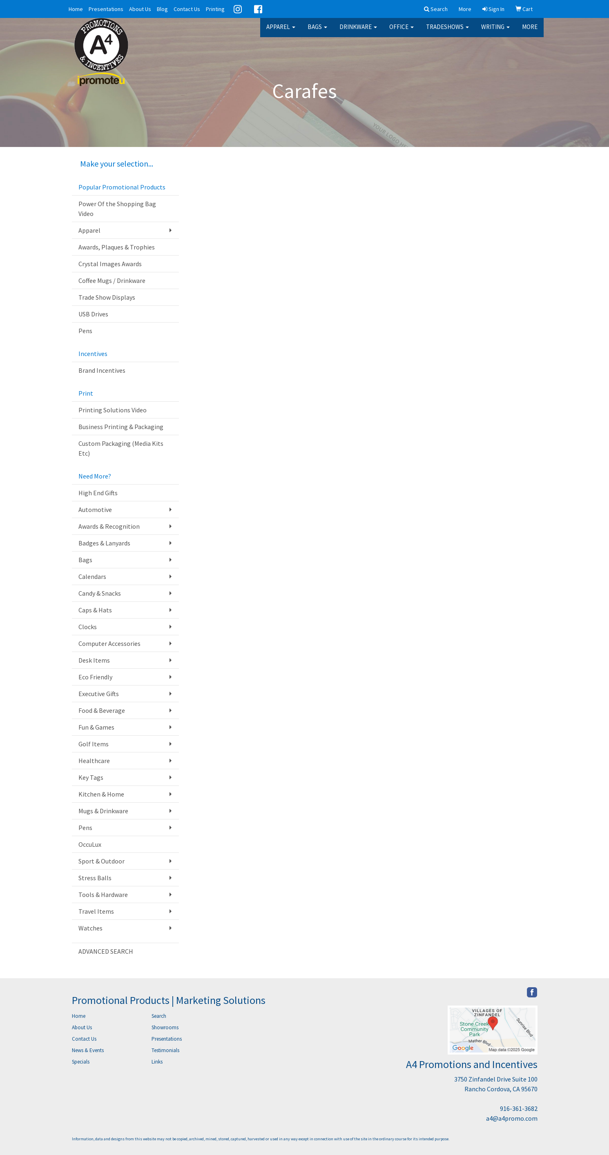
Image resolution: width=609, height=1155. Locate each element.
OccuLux (89, 844)
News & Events (88, 1050)
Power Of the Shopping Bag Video (117, 209)
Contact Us (187, 9)
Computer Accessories (109, 643)
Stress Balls (95, 878)
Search (159, 1016)
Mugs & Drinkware (103, 811)
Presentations (106, 9)
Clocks (87, 627)
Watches (90, 928)
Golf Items (93, 744)
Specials (80, 1061)
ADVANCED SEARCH (105, 951)
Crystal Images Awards (110, 264)
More (530, 32)
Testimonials (165, 1050)
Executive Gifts (98, 694)
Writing (495, 32)
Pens (85, 331)
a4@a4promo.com (512, 1118)
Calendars (92, 576)
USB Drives (93, 314)
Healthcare (94, 761)
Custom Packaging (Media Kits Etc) (120, 448)
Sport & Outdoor (101, 861)
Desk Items (94, 660)
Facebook (258, 9)
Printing (215, 9)
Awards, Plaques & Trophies (116, 247)
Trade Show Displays (106, 297)
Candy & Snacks (99, 593)
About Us (140, 9)
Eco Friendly (95, 677)
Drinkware (358, 32)
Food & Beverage (101, 710)
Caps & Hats (95, 610)
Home (76, 9)
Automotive (95, 509)
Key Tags (90, 777)
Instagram (238, 9)
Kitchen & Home (101, 794)
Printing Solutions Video (112, 410)
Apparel (280, 32)
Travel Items (96, 911)
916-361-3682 (519, 1108)
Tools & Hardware (103, 894)
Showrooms (165, 1027)
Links (157, 1061)
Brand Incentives (101, 370)
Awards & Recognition (109, 526)
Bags (317, 32)
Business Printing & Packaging (120, 427)
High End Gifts (98, 493)
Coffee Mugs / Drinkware (111, 280)
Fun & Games (96, 727)
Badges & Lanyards (104, 543)
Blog (162, 9)
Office (401, 32)
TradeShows (447, 32)
